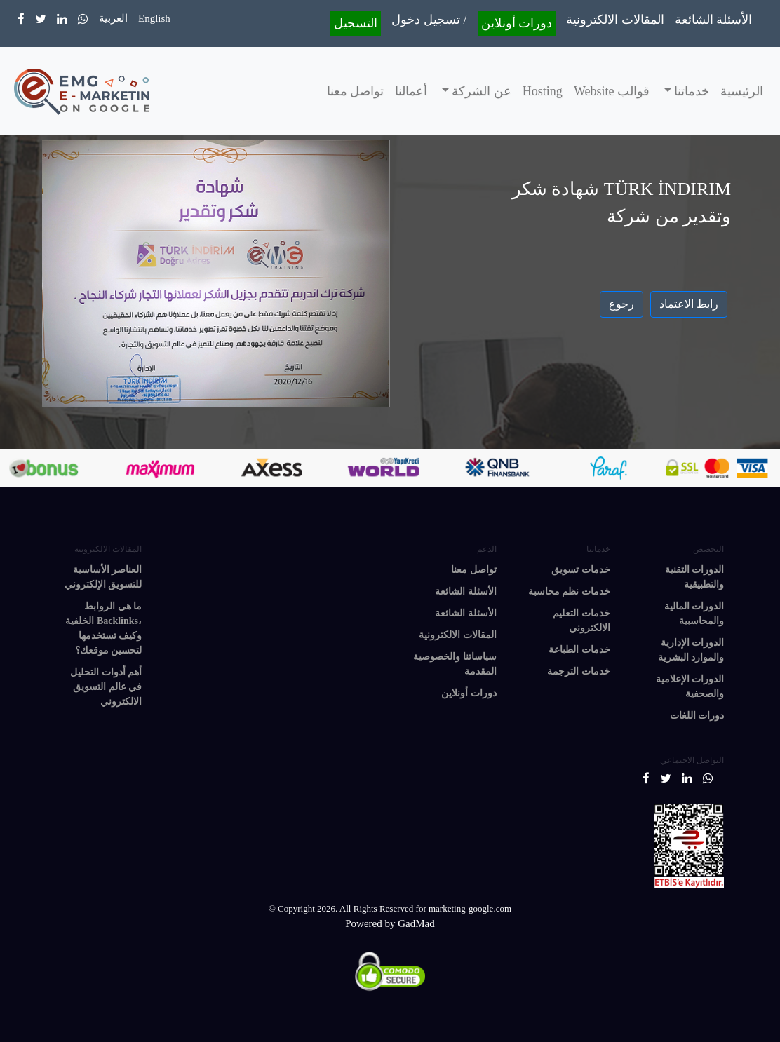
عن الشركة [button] (480, 91)
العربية (113, 18)
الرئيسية (741, 91)
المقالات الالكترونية (615, 20)
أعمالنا (411, 91)
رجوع (621, 304)
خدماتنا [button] (690, 91)
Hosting (543, 91)
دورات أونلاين (517, 23)
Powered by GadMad (389, 923)
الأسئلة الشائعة (714, 20)
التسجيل (355, 23)
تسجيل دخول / (428, 20)
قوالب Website (612, 91)
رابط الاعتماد (688, 304)
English (154, 18)
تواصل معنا (355, 91)
